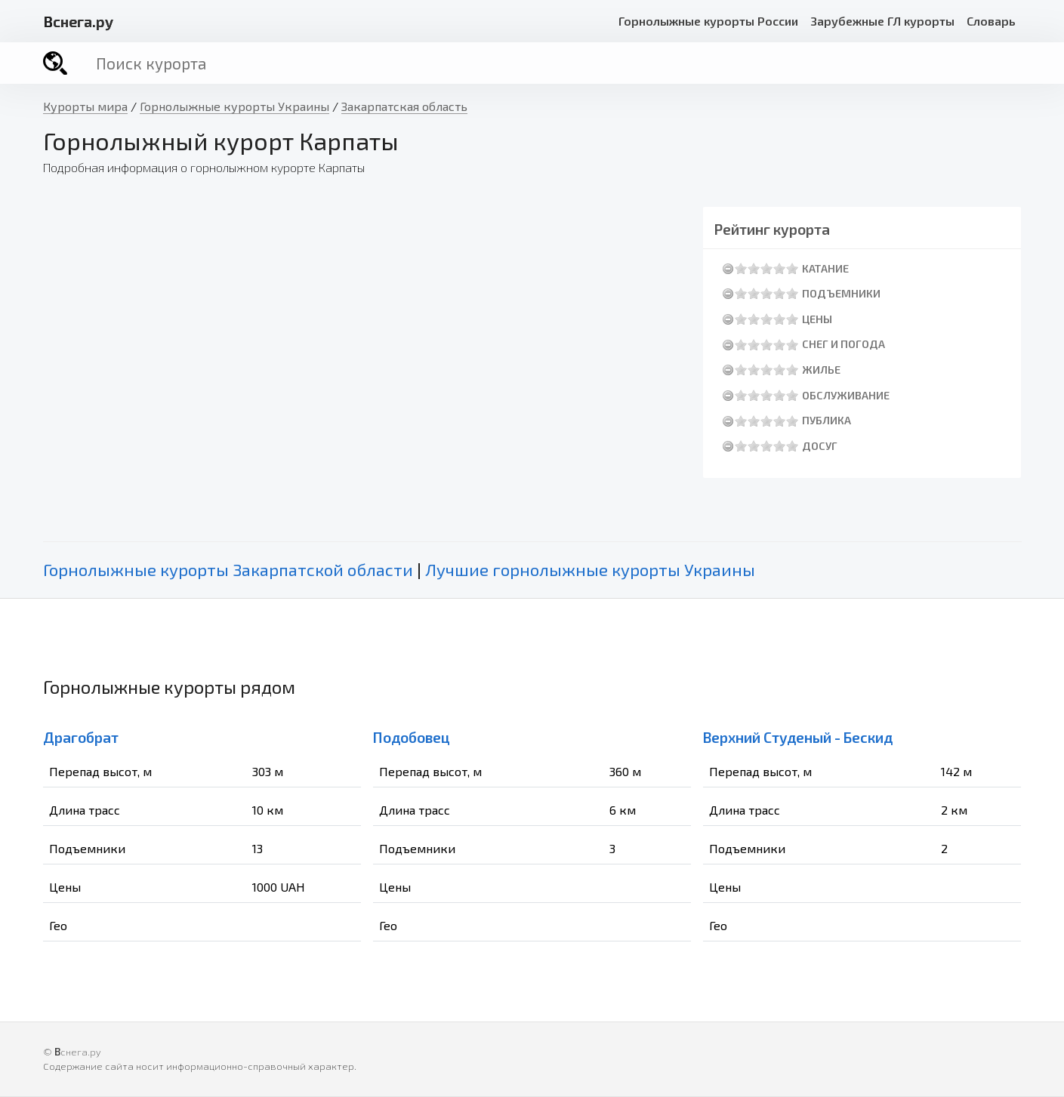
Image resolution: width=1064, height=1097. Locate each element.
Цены (817, 319)
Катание (825, 268)
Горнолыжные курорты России (708, 21)
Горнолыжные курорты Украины (234, 106)
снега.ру (78, 21)
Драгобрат (81, 737)
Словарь (991, 21)
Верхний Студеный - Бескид (798, 737)
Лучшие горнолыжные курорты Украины (590, 569)
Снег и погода (843, 343)
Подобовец (411, 737)
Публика (826, 420)
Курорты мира (85, 106)
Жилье (821, 369)
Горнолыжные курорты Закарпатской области (228, 569)
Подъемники (841, 293)
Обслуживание (846, 395)
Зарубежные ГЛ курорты (882, 21)
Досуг (819, 445)
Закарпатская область (404, 106)
